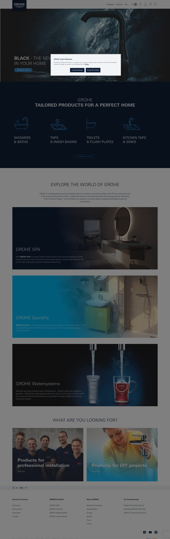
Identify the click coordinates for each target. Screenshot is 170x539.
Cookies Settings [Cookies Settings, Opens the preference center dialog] (77, 70)
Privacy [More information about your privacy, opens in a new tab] (87, 64)
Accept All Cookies (93, 70)
